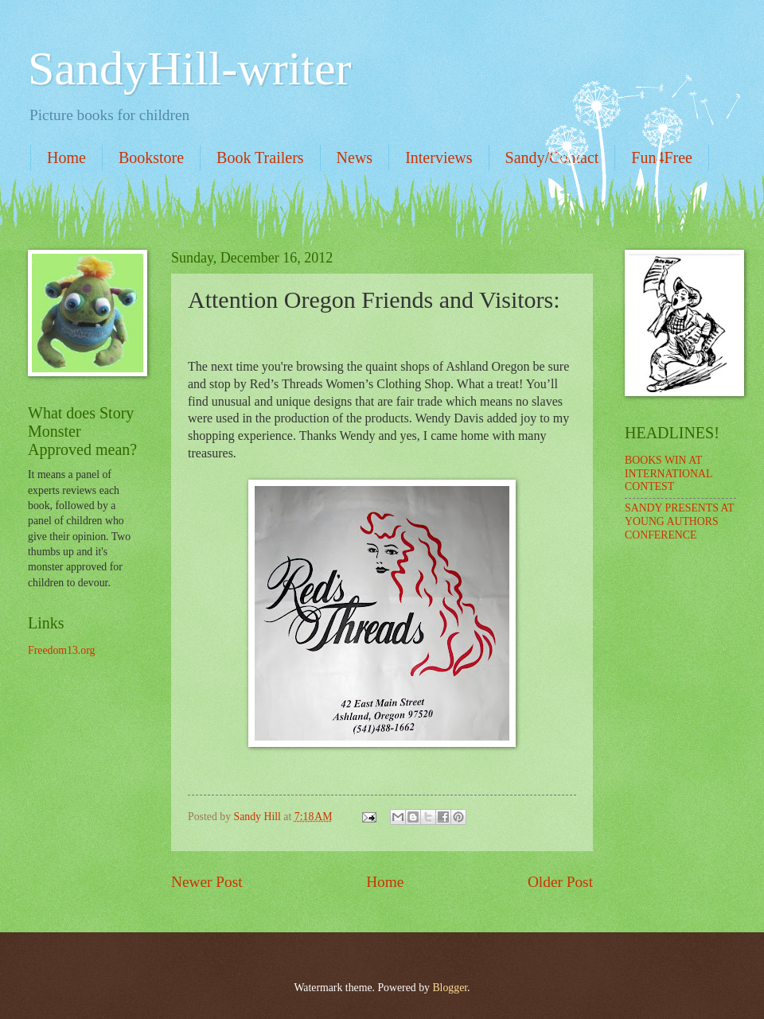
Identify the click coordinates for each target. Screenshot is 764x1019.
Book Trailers (259, 157)
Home (66, 157)
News (355, 157)
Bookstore (151, 157)
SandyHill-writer (190, 68)
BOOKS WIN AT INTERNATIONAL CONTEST (668, 473)
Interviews (438, 157)
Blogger (449, 988)
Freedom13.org (61, 650)
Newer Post (207, 881)
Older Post (560, 881)
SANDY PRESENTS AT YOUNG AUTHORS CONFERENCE (679, 521)
